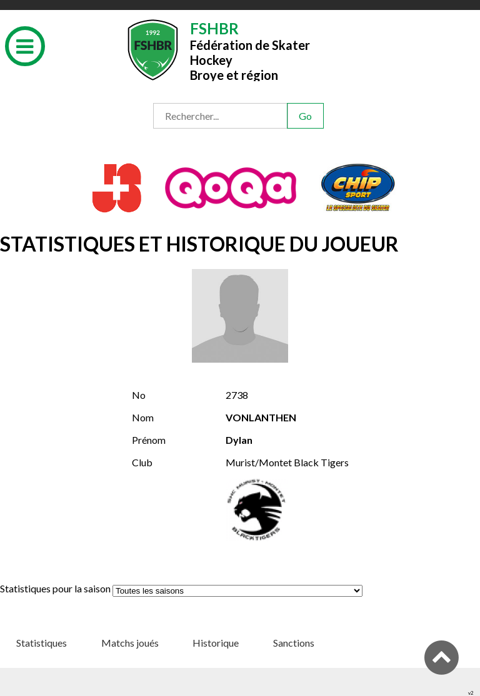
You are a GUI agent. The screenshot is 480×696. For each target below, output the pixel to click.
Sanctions (293, 643)
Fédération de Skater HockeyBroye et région (250, 50)
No (139, 395)
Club (142, 462)
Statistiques (41, 643)
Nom (143, 417)
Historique (215, 643)
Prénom (149, 440)
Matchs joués (130, 643)
